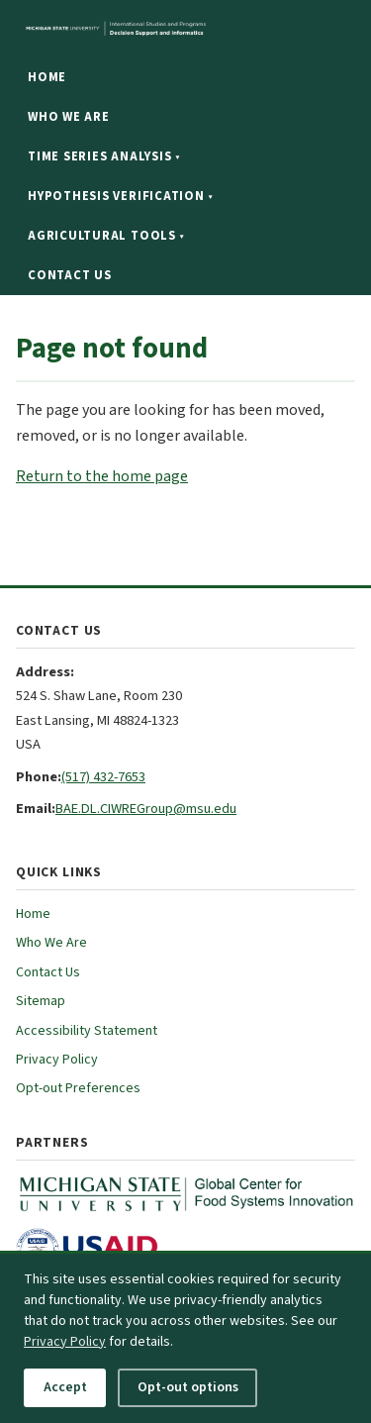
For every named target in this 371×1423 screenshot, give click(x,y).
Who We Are (69, 117)
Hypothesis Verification (120, 196)
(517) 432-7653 (103, 776)
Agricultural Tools (106, 236)
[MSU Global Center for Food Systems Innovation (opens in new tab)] (185, 1194)
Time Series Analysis (104, 156)
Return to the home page (102, 476)
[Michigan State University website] (185, 29)
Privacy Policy (57, 1059)
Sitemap (40, 1001)
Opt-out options (188, 1387)
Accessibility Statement (86, 1031)
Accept (65, 1387)
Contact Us (70, 275)
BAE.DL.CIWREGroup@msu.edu (145, 808)
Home (47, 77)
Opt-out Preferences (78, 1088)
